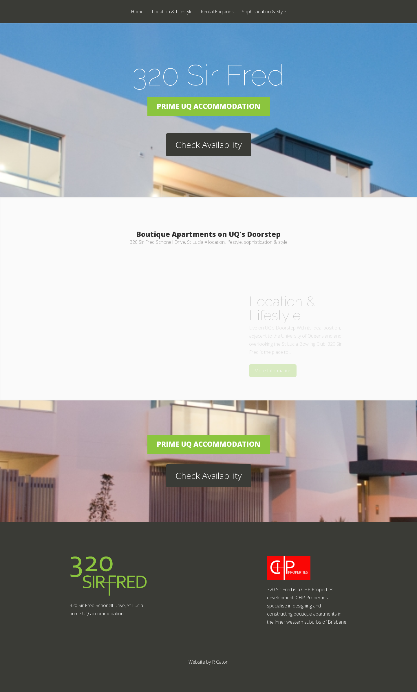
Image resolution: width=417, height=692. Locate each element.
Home (137, 12)
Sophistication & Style (264, 12)
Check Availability (208, 145)
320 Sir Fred (208, 75)
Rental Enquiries (217, 12)
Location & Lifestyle (172, 12)
